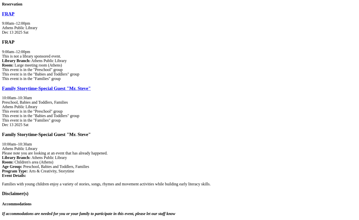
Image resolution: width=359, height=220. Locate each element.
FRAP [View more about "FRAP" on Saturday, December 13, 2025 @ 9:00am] (8, 13)
